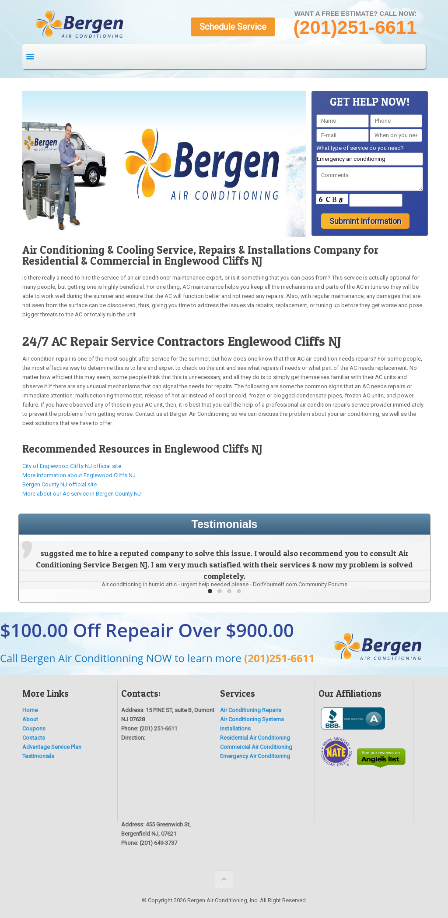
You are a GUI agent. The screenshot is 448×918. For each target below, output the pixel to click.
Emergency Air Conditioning (255, 756)
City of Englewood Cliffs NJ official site (71, 466)
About (30, 719)
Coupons (34, 728)
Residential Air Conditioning (255, 737)
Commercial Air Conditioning (256, 747)
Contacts (33, 737)
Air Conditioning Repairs (250, 710)
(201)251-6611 (279, 658)
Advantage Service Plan (51, 747)
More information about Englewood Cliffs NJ (79, 475)
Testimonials (38, 756)
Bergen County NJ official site (59, 484)
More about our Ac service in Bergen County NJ (81, 493)
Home (30, 710)
